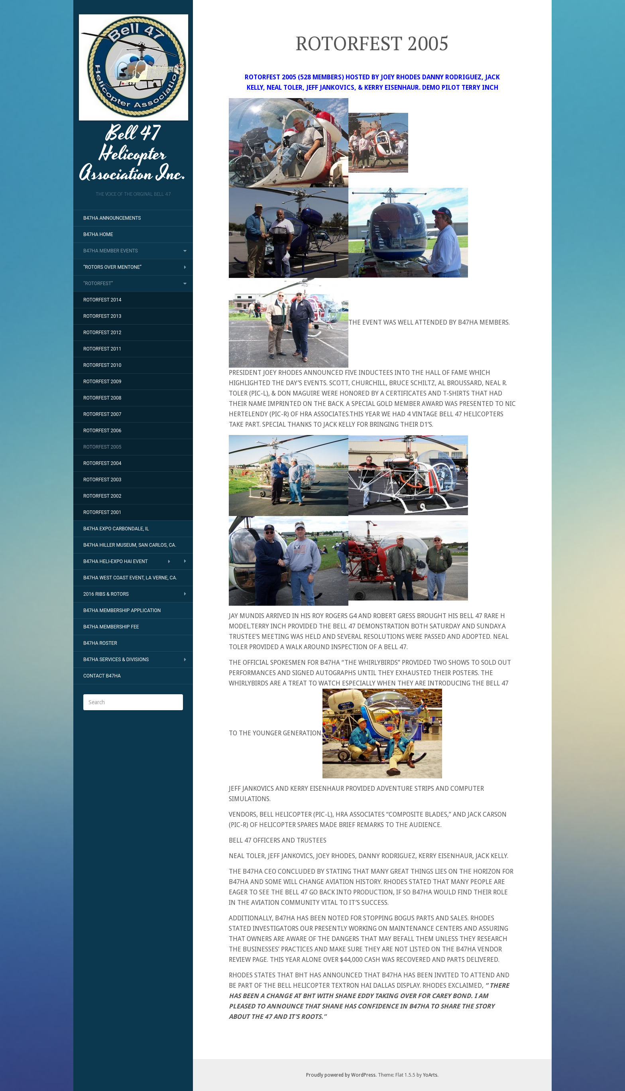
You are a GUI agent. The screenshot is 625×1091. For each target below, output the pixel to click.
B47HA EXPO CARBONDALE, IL (116, 529)
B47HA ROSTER (100, 643)
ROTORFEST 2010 (102, 365)
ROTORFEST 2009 (102, 381)
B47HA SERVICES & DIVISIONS (116, 659)
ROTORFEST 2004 (102, 463)
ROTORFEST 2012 (102, 332)
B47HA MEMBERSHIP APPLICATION (122, 610)
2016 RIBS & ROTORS (106, 594)
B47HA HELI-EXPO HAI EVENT (115, 561)
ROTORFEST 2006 (102, 430)
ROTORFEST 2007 (102, 414)
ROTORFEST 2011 (102, 349)
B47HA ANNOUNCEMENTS (112, 218)
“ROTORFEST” (98, 283)
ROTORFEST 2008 (102, 398)
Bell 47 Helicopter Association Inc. (133, 98)
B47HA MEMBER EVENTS (110, 251)
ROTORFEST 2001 (102, 512)
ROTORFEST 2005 (102, 447)
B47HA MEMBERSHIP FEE (111, 627)
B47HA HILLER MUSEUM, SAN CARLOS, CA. (129, 545)
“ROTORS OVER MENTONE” (112, 267)
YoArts (430, 1075)
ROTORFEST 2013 (102, 316)
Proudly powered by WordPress (340, 1075)
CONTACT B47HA (102, 676)
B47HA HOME (98, 234)
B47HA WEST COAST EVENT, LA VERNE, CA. (130, 578)
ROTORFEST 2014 (102, 300)
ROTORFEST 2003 (102, 479)
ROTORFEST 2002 (102, 496)
